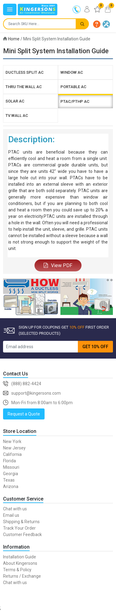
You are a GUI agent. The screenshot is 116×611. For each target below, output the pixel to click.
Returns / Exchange (22, 576)
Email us (11, 515)
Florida (9, 460)
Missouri (11, 467)
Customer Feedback (22, 534)
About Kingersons (20, 563)
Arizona (10, 486)
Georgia (10, 473)
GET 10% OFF (95, 346)
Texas (9, 480)
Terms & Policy (17, 569)
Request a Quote (24, 414)
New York (12, 441)
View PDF (58, 265)
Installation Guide (19, 556)
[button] (96, 24)
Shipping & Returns (21, 521)
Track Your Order (19, 528)
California (12, 454)
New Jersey (14, 447)
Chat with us (15, 508)
